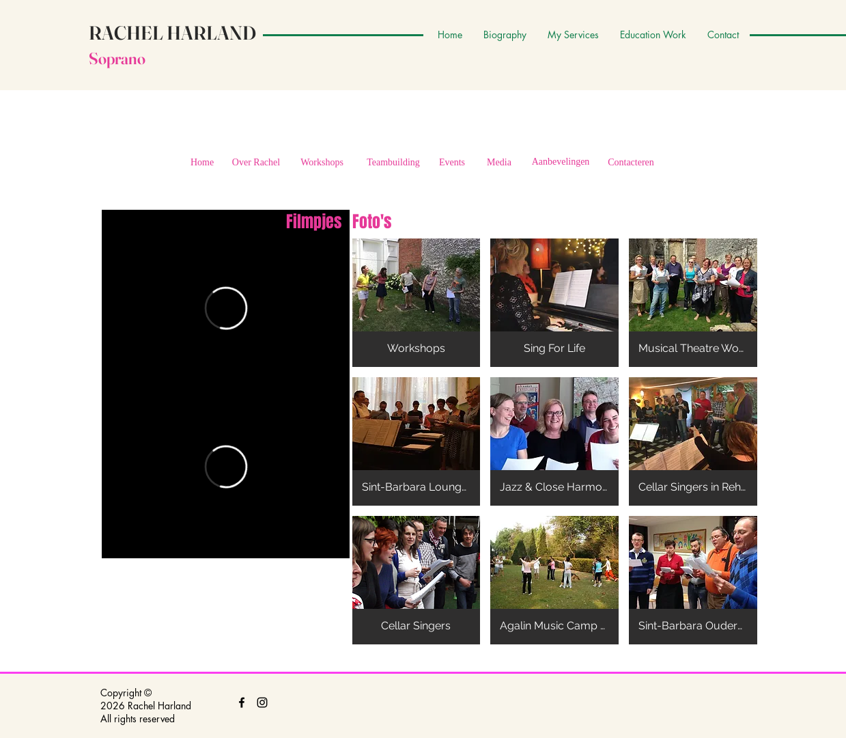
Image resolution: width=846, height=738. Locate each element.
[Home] (202, 162)
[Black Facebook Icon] (242, 702)
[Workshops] (322, 162)
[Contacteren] (631, 162)
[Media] (499, 162)
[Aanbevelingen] (561, 162)
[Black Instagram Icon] (262, 702)
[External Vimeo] (226, 308)
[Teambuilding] (393, 162)
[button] (416, 302)
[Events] (452, 162)
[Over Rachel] (256, 162)
